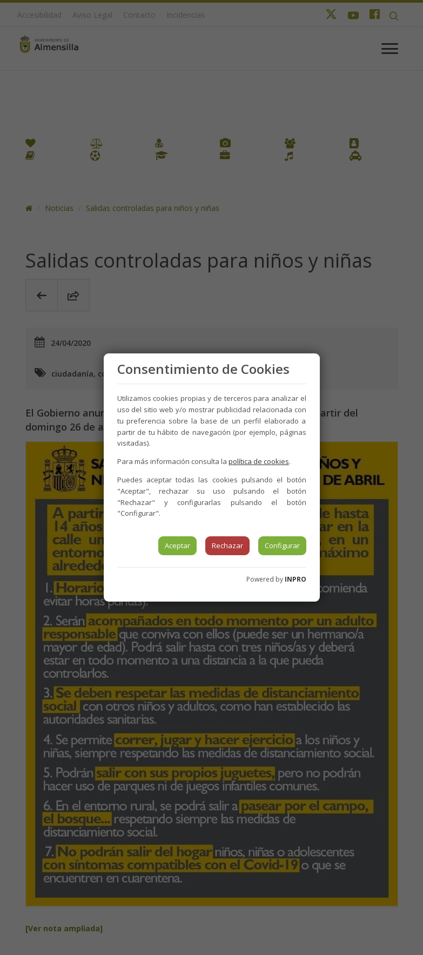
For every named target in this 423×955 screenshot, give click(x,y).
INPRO (295, 579)
